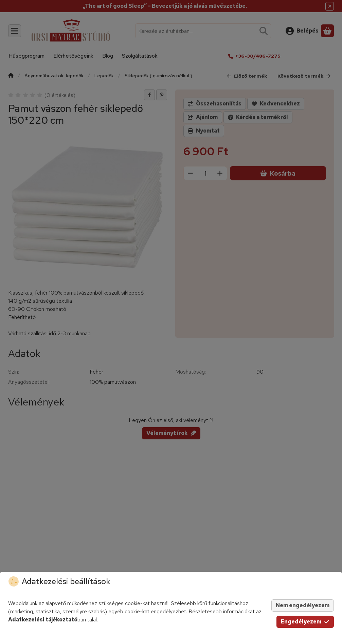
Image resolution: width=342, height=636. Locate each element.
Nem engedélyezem (302, 605)
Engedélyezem (305, 621)
